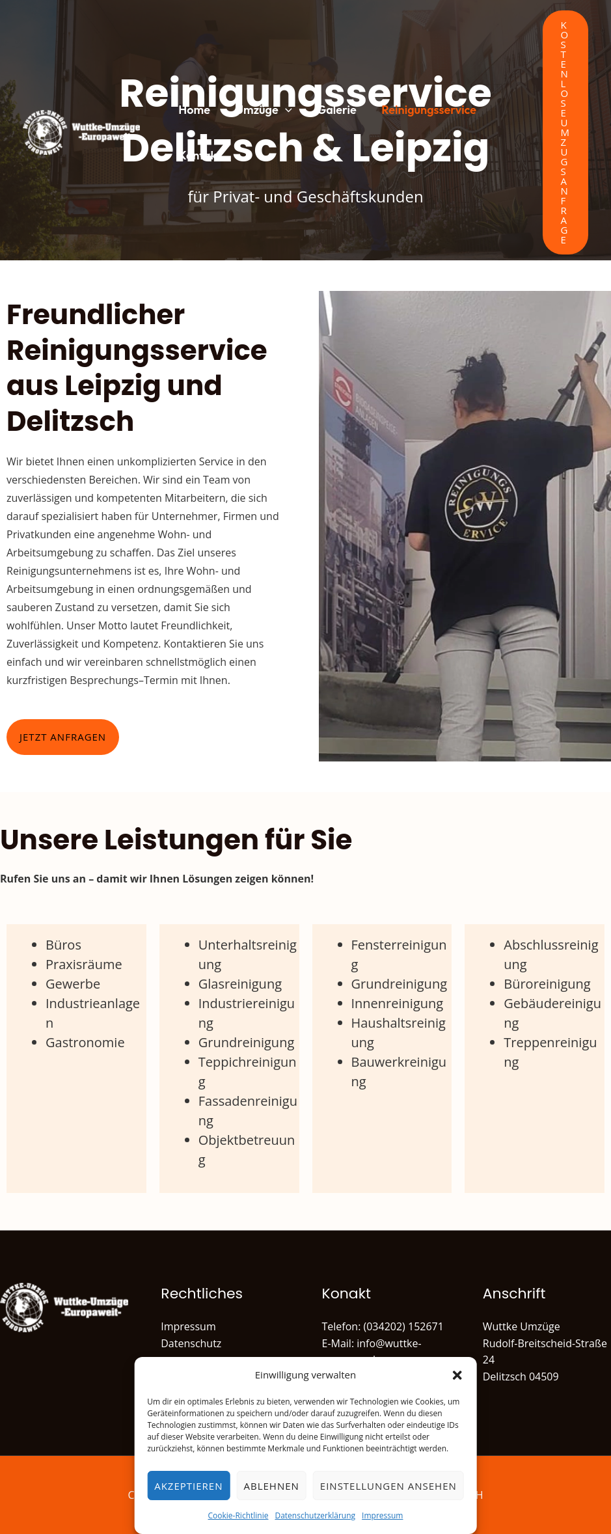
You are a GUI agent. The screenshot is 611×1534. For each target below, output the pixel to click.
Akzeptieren (188, 1485)
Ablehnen (271, 1485)
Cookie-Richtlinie (238, 1515)
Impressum (382, 1515)
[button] (457, 1375)
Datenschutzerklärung (315, 1515)
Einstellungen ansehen (388, 1485)
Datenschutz (191, 1343)
